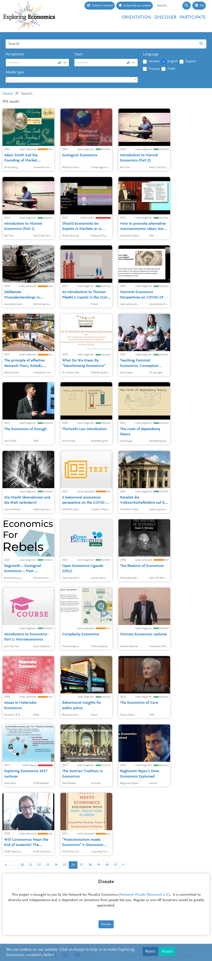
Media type (15, 72)
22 (39, 864)
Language (151, 54)
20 (22, 864)
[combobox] (72, 80)
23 (47, 864)
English (172, 61)
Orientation (136, 17)
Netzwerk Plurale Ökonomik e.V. (144, 895)
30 (107, 864)
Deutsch (154, 61)
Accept (167, 951)
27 (81, 864)
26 (73, 864)
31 (115, 864)
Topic (78, 54)
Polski (171, 68)
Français (154, 68)
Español (190, 61)
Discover (165, 17)
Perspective (15, 54)
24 (56, 864)
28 (90, 864)
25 (64, 864)
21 (30, 864)
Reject (150, 951)
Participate (192, 17)
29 (98, 864)
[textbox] (72, 80)
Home (7, 94)
